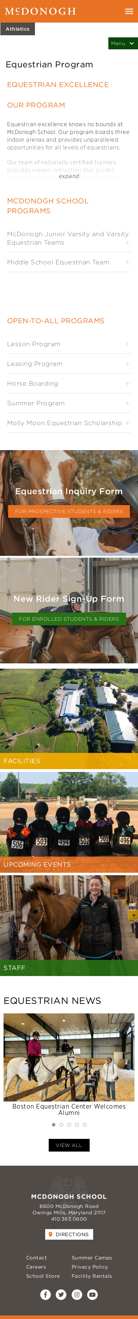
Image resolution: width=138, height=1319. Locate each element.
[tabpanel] (69, 1065)
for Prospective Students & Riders (69, 511)
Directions (72, 1234)
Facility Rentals (92, 1276)
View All (69, 1145)
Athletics (18, 29)
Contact (36, 1257)
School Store (43, 1276)
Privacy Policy (90, 1267)
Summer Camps (92, 1257)
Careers (36, 1267)
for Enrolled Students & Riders (69, 619)
